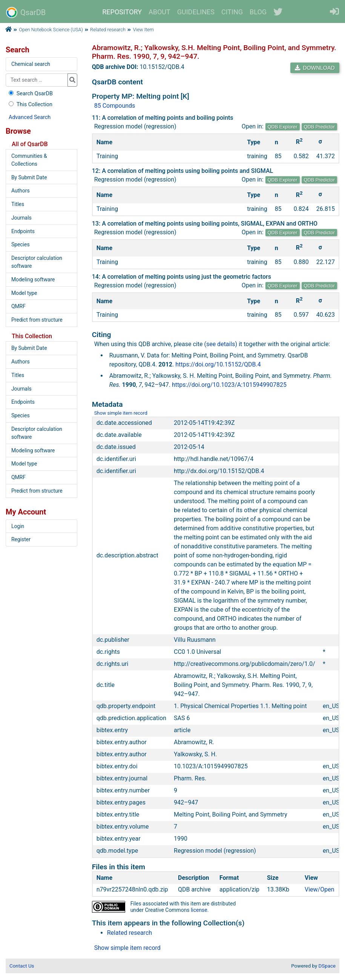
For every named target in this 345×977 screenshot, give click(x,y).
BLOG (258, 12)
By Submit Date (29, 177)
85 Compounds (114, 105)
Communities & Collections (29, 160)
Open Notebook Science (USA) (51, 29)
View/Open (319, 889)
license (199, 910)
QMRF (18, 306)
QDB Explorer (282, 127)
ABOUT (159, 12)
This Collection (29, 104)
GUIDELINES (196, 12)
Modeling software (33, 279)
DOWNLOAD (315, 68)
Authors (20, 191)
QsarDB (26, 12)
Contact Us (21, 966)
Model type (24, 293)
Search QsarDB (30, 93)
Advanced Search (30, 117)
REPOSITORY (122, 12)
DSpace (327, 966)
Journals (21, 218)
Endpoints (23, 231)
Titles (17, 204)
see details (220, 344)
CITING (232, 12)
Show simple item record (120, 413)
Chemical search (30, 64)
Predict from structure (37, 320)
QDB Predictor (319, 127)
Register (21, 539)
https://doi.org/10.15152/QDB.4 (218, 364)
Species (20, 244)
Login (17, 526)
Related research (108, 29)
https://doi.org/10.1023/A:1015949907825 (229, 384)
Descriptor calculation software (36, 262)
